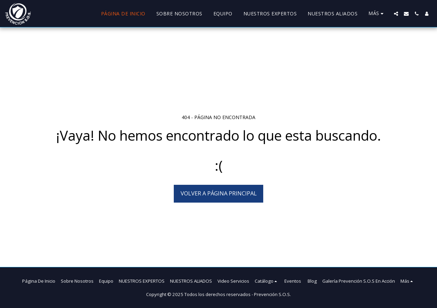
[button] (396, 13)
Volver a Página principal (219, 193)
